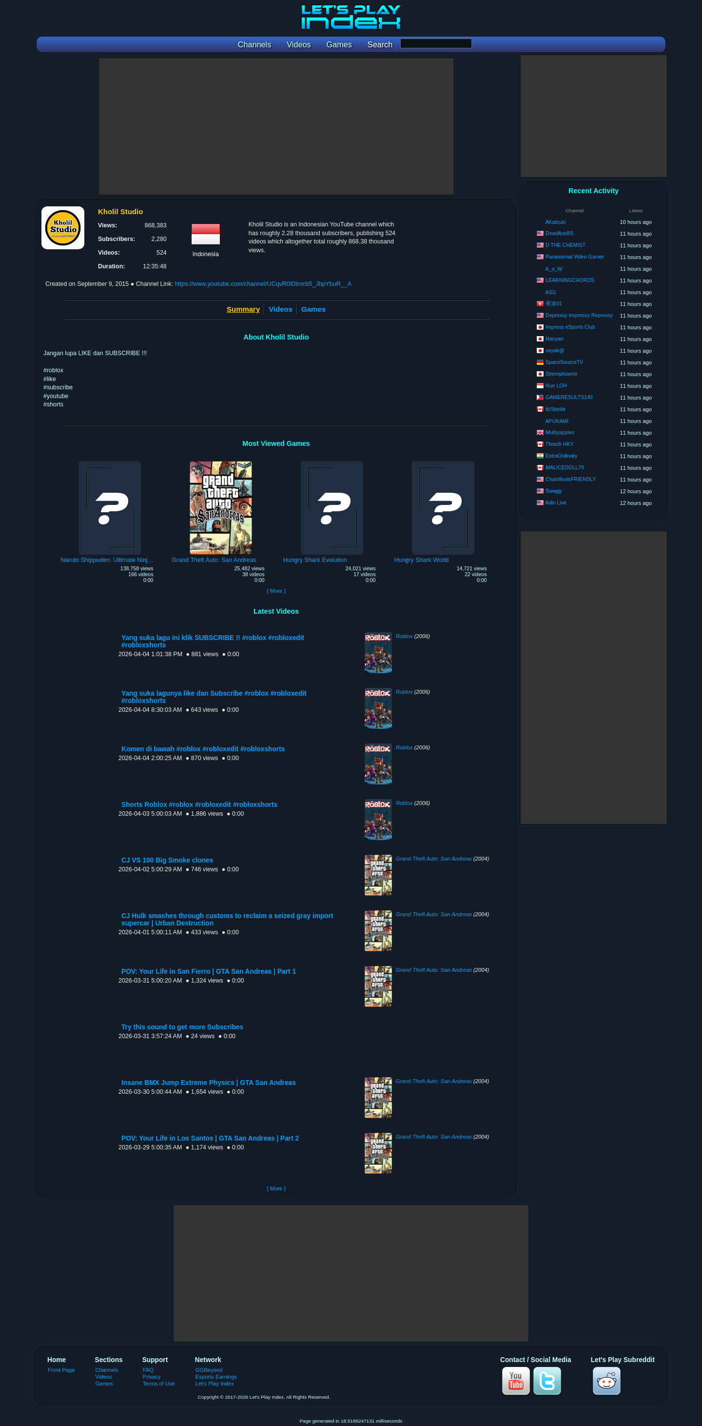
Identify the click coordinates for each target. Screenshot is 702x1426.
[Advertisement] (276, 126)
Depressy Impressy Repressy (579, 315)
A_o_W (553, 269)
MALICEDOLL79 (565, 467)
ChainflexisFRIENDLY (571, 479)
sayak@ (555, 350)
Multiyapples (560, 432)
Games (313, 309)
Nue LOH (556, 385)
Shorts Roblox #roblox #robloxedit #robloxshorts (199, 804)
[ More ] (276, 591)
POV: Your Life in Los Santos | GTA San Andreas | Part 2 (210, 1138)
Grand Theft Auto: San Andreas (434, 859)
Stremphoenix (561, 374)
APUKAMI (556, 421)
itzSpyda (556, 409)
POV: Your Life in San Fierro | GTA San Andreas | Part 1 (208, 971)
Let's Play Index (214, 1383)
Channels (107, 1370)
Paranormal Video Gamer (575, 257)
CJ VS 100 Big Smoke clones (167, 860)
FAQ (148, 1370)
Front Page (61, 1370)
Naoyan (555, 338)
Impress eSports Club (570, 327)
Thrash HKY (560, 444)
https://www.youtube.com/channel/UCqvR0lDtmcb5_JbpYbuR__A (263, 284)
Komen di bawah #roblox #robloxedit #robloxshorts (203, 749)
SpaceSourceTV (564, 362)
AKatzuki (555, 222)
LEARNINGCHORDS (570, 280)
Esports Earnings (216, 1377)
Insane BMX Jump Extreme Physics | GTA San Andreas (208, 1082)
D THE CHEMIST (565, 245)
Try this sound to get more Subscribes (182, 1027)
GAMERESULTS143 (569, 397)
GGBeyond (209, 1370)
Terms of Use (159, 1383)
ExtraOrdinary (561, 456)
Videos (280, 309)
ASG (550, 292)
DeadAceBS (560, 233)
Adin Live (555, 502)
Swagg (553, 491)
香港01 (554, 303)
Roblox (404, 636)
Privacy (152, 1377)
